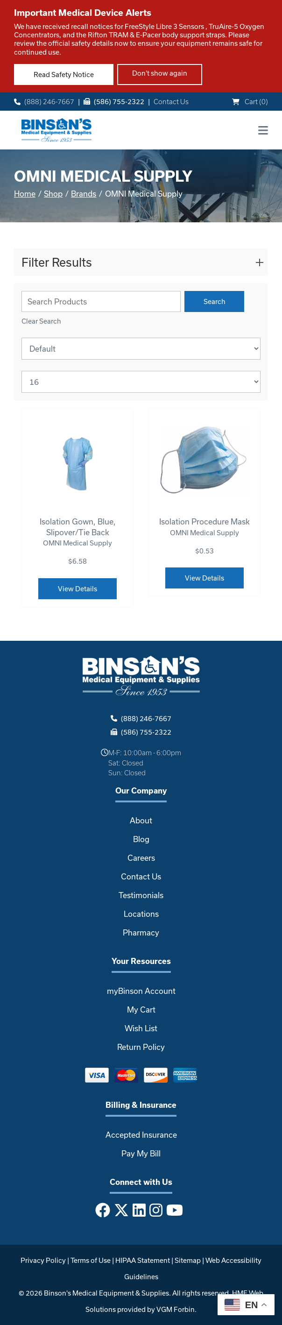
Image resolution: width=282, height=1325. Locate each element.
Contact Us (171, 101)
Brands (83, 193)
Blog (141, 839)
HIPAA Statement (142, 1260)
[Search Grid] (101, 301)
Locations (141, 913)
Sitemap (188, 1260)
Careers (141, 857)
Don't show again (159, 73)
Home (24, 193)
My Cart (141, 1009)
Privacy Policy (43, 1260)
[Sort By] (141, 349)
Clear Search (41, 321)
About (141, 820)
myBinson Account (141, 990)
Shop (53, 193)
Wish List (141, 1028)
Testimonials (141, 895)
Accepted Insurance (141, 1134)
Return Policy (141, 1046)
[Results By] (141, 382)
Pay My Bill (141, 1153)
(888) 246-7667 (44, 101)
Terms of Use (90, 1260)
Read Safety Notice (64, 74)
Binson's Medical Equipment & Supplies (106, 1293)
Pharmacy (141, 932)
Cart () (250, 102)
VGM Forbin (175, 1309)
